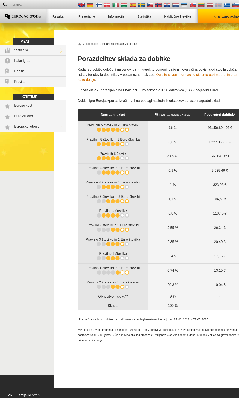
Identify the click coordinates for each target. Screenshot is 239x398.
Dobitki (19, 71)
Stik (9, 395)
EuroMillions (23, 116)
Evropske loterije (26, 126)
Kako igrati (22, 61)
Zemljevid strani (28, 395)
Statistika (21, 50)
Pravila (19, 81)
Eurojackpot (23, 105)
